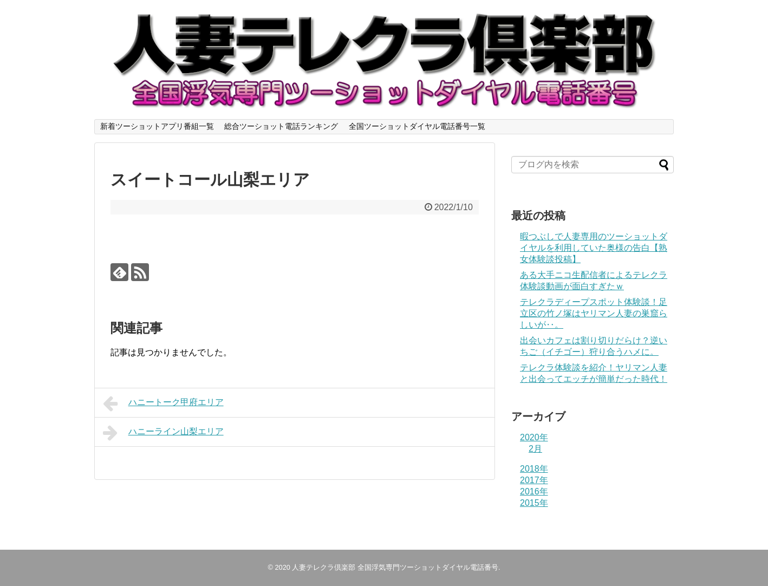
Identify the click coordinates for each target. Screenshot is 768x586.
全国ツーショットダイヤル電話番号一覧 (417, 126)
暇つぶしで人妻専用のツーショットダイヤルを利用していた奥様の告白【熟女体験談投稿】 (593, 248)
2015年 (534, 502)
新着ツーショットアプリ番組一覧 (157, 126)
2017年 (534, 480)
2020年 (534, 437)
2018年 (534, 468)
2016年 (534, 491)
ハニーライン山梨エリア (163, 432)
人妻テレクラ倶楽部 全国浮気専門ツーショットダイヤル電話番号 (395, 567)
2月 (535, 448)
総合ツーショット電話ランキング (281, 126)
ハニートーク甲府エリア (163, 403)
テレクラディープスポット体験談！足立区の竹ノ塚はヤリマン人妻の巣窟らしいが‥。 (593, 313)
